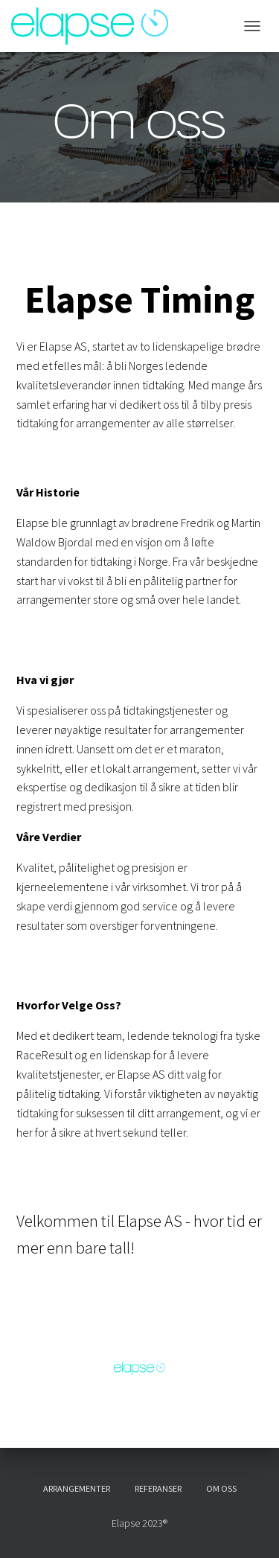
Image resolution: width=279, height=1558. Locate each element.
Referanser (158, 1488)
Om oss (221, 1488)
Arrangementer (76, 1488)
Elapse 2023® (139, 1523)
